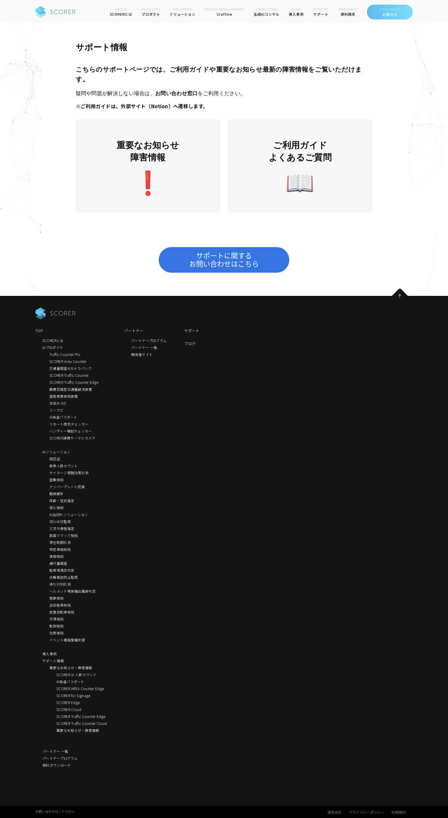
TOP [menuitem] (39, 330)
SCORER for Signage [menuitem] (73, 695)
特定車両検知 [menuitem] (60, 549)
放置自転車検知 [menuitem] (61, 611)
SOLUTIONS (182, 12)
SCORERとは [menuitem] (52, 340)
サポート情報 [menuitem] (53, 660)
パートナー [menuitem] (134, 330)
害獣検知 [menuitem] (56, 598)
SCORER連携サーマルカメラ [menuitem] (72, 437)
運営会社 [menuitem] (335, 812)
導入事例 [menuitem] (49, 653)
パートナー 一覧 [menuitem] (55, 751)
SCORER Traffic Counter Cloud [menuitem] (81, 723)
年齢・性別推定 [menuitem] (61, 500)
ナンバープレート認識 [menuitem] (67, 486)
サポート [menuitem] (191, 330)
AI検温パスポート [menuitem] (63, 417)
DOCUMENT (348, 12)
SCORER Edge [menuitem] (68, 702)
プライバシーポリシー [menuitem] (366, 812)
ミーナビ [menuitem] (56, 410)
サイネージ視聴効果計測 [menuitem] (68, 472)
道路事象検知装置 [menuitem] (63, 396)
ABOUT (121, 12)
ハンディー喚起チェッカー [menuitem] (70, 430)
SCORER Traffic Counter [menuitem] (69, 375)
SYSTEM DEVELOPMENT (224, 12)
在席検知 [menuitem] (56, 632)
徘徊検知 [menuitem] (56, 556)
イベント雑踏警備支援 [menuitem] (67, 639)
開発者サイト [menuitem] (142, 354)
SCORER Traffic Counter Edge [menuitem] (73, 382)
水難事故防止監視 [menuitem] (63, 577)
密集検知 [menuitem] (56, 479)
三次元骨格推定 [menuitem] (61, 528)
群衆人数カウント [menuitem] (63, 465)
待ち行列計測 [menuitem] (60, 584)
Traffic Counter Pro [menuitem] (65, 354)
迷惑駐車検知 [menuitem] (60, 604)
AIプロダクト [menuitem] (52, 347)
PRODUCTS (151, 12)
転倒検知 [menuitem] (56, 625)
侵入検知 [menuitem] (56, 507)
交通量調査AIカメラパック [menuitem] (70, 368)
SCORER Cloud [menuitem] (69, 709)
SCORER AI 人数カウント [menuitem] (76, 674)
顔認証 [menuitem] (54, 458)
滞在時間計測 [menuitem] (60, 542)
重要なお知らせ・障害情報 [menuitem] (70, 667)
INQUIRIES (390, 12)
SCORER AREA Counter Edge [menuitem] (80, 688)
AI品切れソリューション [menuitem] (68, 514)
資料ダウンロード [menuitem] (56, 765)
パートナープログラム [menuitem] (60, 758)
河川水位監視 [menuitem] (60, 521)
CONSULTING (266, 12)
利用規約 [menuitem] (398, 812)
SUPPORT (321, 12)
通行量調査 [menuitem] (58, 563)
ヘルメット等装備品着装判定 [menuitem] (72, 591)
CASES (296, 12)
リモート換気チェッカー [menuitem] (68, 423)
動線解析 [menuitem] (56, 493)
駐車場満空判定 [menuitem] (61, 570)
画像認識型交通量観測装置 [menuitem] (70, 389)
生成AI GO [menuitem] (57, 403)
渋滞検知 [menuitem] (56, 618)
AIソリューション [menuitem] (56, 451)
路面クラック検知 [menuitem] (63, 535)
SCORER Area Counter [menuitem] (67, 361)
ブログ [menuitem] (190, 343)
